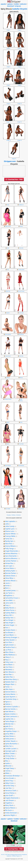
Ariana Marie (10, 694)
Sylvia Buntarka (11, 743)
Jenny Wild (9, 734)
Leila (7, 524)
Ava (6, 627)
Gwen (8, 444)
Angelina (8, 803)
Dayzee (8, 312)
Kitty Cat (8, 746)
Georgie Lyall (10, 751)
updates (10, 4)
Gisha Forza (9, 610)
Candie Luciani (10, 748)
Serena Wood (10, 580)
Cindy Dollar (9, 758)
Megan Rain (9, 684)
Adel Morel (9, 711)
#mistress (18, 515)
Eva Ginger (9, 620)
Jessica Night (10, 815)
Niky (21, 399)
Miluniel (8, 766)
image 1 (8, 29)
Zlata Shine (9, 736)
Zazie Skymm (10, 696)
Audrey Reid (9, 613)
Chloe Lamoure (11, 716)
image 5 (8, 66)
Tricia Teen (21, 444)
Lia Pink (8, 650)
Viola (8, 248)
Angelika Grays (11, 731)
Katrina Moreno (11, 558)
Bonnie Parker (21, 291)
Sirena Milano (10, 546)
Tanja (8, 204)
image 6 (19, 66)
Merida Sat (21, 334)
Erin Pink (8, 642)
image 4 (19, 47)
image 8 (19, 84)
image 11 (8, 121)
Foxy (7, 605)
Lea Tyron (9, 593)
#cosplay (9, 515)
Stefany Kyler (10, 571)
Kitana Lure (9, 531)
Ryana (8, 422)
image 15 (14, 158)
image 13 (8, 139)
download (10, 6)
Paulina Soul (10, 647)
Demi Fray (9, 780)
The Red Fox (8, 487)
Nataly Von (9, 617)
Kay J (7, 659)
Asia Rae (8, 674)
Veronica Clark (10, 790)
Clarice (7, 771)
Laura (7, 583)
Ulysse (21, 487)
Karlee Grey (9, 785)
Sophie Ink (9, 719)
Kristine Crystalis (11, 706)
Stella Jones (9, 738)
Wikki (7, 773)
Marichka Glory (11, 679)
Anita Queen (10, 640)
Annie (7, 585)
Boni (7, 588)
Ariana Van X (8, 356)
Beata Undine (10, 714)
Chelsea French (7, 399)
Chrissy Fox (9, 756)
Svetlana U (21, 204)
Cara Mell (8, 600)
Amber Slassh (10, 741)
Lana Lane (21, 312)
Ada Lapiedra (8, 334)
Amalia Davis (10, 630)
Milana (21, 377)
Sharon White (10, 533)
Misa (8, 269)
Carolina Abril (21, 269)
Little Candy (9, 526)
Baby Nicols (9, 608)
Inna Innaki (9, 778)
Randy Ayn (9, 541)
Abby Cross (9, 783)
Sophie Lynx (9, 529)
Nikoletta (8, 669)
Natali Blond (21, 465)
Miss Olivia (9, 652)
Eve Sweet (8, 508)
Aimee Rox (9, 563)
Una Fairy (8, 667)
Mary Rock (9, 805)
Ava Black (8, 664)
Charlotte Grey (10, 699)
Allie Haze (9, 689)
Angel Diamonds (11, 551)
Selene (7, 704)
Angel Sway (9, 768)
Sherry (21, 400)
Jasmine (8, 377)
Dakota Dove (10, 575)
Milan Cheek (21, 508)
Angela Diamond (11, 798)
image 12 (19, 121)
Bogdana (8, 595)
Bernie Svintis (10, 709)
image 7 (8, 84)
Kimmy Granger (11, 637)
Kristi (21, 422)
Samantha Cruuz (11, 598)
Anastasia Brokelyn (12, 775)
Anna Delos (9, 568)
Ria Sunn (8, 810)
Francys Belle (10, 536)
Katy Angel (9, 622)
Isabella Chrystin (19, 9)
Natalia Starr (10, 682)
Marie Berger (8, 465)
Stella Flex (8, 291)
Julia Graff (9, 795)
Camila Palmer (10, 561)
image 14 (19, 139)
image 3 (8, 47)
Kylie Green (9, 645)
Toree (7, 687)
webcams (23, 4)
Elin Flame (9, 729)
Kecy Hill (8, 615)
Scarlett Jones (10, 590)
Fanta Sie (21, 248)
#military (13, 515)
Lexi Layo (8, 566)
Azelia (7, 763)
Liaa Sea (8, 788)
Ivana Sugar (9, 625)
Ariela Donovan (11, 813)
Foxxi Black (9, 635)
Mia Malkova (10, 654)
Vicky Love (9, 662)
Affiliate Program (16, 856)
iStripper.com (10, 161)
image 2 (19, 29)
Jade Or (8, 726)
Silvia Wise (9, 578)
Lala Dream (9, 800)
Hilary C (8, 657)
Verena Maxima (11, 553)
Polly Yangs (9, 548)
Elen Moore (9, 672)
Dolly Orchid (8, 226)
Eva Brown (9, 632)
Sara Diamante (10, 556)
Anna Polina (9, 793)
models (16, 4)
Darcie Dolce (10, 692)
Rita (6, 761)
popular (3, 4)
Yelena (21, 226)
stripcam (18, 6)
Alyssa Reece (10, 808)
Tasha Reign (9, 721)
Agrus (7, 701)
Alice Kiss (21, 356)
